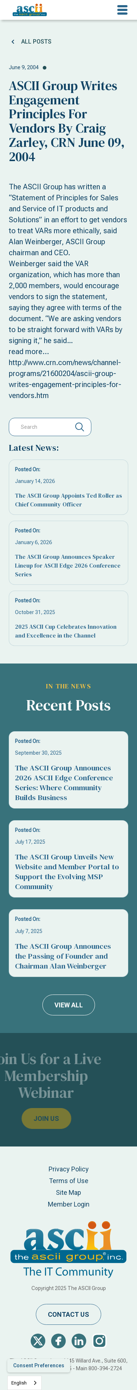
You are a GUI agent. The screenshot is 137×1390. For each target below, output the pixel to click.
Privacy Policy (69, 1169)
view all (68, 1005)
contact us (68, 1314)
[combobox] (24, 1383)
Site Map (68, 1192)
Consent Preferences (38, 1365)
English (19, 1383)
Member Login (69, 1204)
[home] (28, 10)
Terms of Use (68, 1181)
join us (34, 1118)
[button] (122, 10)
